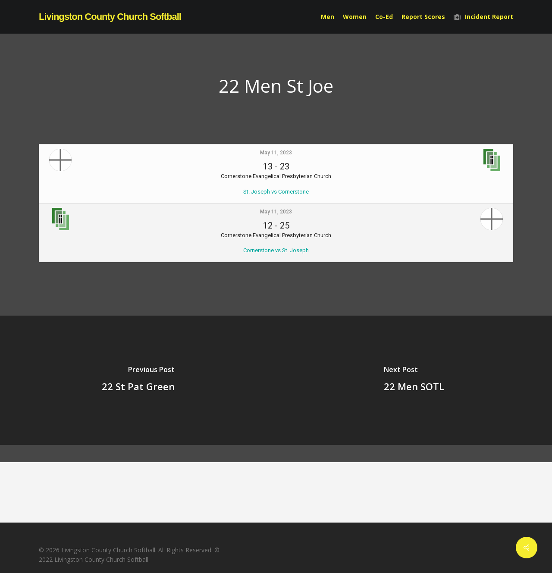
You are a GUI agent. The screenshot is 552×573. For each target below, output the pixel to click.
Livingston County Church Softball (110, 17)
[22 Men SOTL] (414, 380)
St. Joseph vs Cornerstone (276, 191)
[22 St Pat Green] (138, 380)
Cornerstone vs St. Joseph (276, 250)
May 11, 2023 (276, 153)
